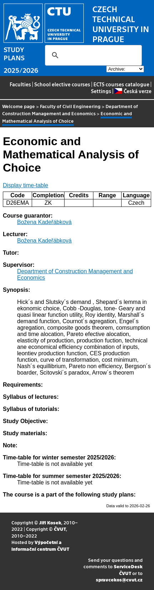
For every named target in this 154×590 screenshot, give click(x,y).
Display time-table (25, 185)
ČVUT (60, 528)
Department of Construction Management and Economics (70, 109)
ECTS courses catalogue (121, 84)
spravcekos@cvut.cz (119, 579)
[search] (92, 55)
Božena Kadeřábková (44, 222)
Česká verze (132, 91)
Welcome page (18, 106)
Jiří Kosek (50, 522)
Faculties (20, 84)
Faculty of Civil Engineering (70, 106)
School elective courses (62, 84)
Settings (101, 91)
